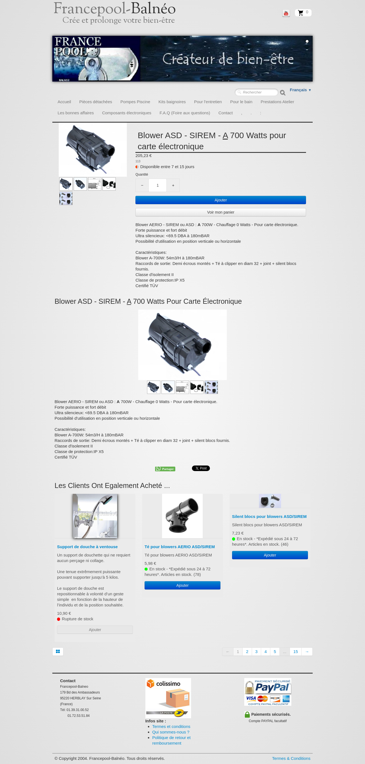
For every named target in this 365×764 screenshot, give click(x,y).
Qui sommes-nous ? (170, 732)
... (285, 651)
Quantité (141, 174)
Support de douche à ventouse (87, 546)
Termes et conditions (171, 726)
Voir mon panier (220, 212)
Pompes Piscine (135, 101)
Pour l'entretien (208, 101)
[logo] (120, 18)
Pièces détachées (95, 101)
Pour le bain (241, 101)
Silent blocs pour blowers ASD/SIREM (269, 516)
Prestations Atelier (277, 101)
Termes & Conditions (291, 758)
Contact (226, 112)
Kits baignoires (172, 101)
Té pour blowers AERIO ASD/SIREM (180, 546)
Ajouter (221, 200)
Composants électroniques (126, 112)
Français (301, 89)
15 (295, 651)
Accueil (64, 101)
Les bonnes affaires (76, 112)
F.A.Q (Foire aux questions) (185, 112)
